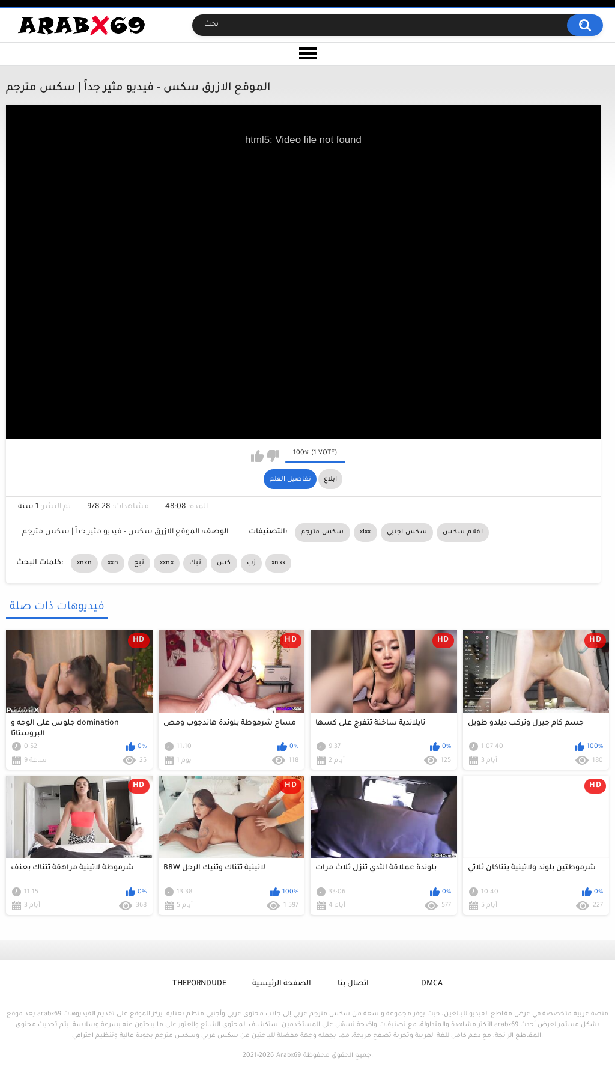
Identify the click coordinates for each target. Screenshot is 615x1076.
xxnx (167, 563)
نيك (195, 563)
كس (224, 563)
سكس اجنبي (407, 532)
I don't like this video (273, 456)
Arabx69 (288, 1055)
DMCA (432, 984)
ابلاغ (330, 479)
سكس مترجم (322, 532)
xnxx (278, 563)
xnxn (84, 563)
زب (251, 563)
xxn (113, 563)
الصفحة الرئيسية (281, 984)
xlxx (365, 532)
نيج (139, 563)
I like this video (257, 456)
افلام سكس (462, 532)
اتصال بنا (353, 984)
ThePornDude (199, 984)
